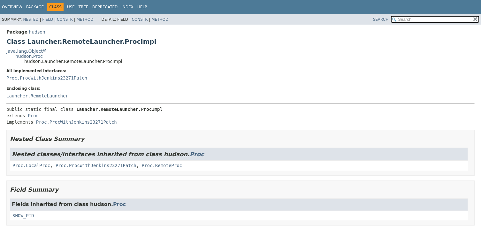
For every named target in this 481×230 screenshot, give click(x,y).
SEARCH (381, 19)
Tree (83, 7)
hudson (37, 31)
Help (142, 7)
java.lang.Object (24, 51)
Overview (12, 7)
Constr (65, 19)
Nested (30, 19)
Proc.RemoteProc (162, 165)
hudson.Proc (29, 56)
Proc (33, 115)
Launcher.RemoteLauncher (37, 95)
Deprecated (105, 7)
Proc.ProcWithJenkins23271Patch (46, 77)
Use (71, 7)
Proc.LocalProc (31, 165)
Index (127, 7)
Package (35, 7)
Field (47, 19)
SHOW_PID (23, 215)
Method (85, 19)
